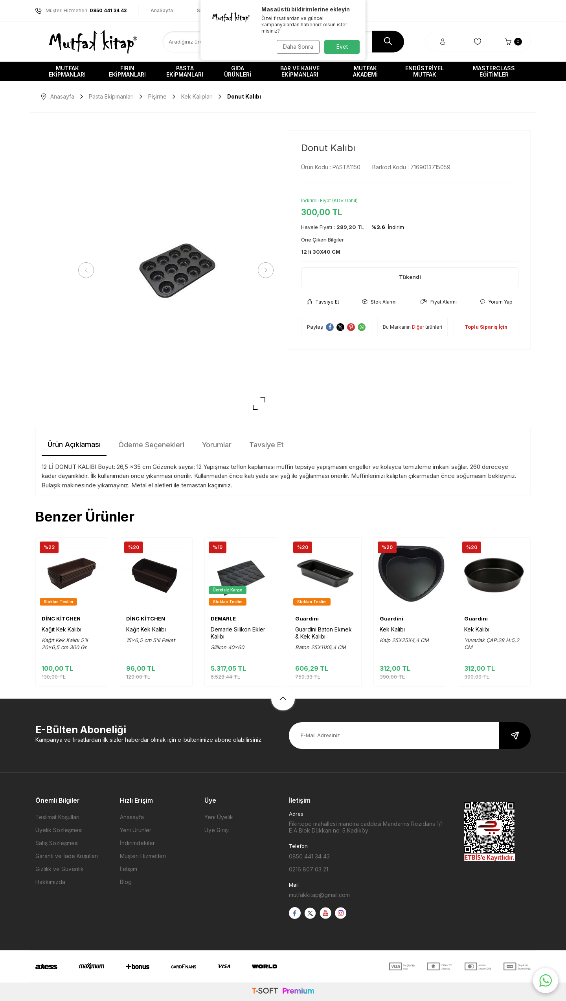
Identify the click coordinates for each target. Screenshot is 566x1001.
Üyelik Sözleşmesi (59, 830)
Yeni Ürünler (135, 830)
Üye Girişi (216, 830)
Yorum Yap (496, 302)
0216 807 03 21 (308, 869)
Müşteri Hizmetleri (143, 856)
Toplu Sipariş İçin (486, 327)
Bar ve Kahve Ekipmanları (300, 71)
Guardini (307, 618)
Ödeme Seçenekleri (151, 445)
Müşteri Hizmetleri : (81, 10)
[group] (176, 270)
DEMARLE (223, 618)
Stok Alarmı (379, 302)
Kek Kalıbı (392, 629)
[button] (88, 270)
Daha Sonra (297, 46)
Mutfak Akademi (365, 71)
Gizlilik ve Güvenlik (59, 869)
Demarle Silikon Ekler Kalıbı (238, 633)
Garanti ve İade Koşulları (66, 856)
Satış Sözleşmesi (57, 843)
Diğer (418, 327)
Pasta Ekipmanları (184, 71)
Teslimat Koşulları (57, 817)
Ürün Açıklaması (74, 444)
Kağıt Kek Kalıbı (61, 629)
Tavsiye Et (323, 302)
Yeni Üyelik (218, 817)
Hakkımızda (50, 881)
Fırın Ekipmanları (127, 71)
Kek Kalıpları (197, 96)
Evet (342, 46)
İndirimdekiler (137, 843)
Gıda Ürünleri (237, 71)
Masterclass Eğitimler (494, 71)
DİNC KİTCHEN (61, 618)
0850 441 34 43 (309, 856)
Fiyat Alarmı (438, 302)
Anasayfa (57, 96)
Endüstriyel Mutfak (424, 71)
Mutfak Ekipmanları (67, 71)
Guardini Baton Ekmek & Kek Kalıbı (323, 633)
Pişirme (157, 96)
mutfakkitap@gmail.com (319, 894)
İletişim (128, 869)
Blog (126, 881)
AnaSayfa (162, 10)
